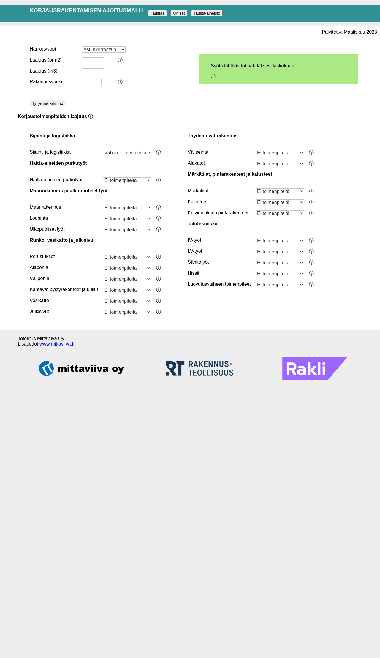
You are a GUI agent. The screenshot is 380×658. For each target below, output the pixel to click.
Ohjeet (179, 13)
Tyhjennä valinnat (47, 103)
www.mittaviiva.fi (56, 343)
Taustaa (157, 13)
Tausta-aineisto (207, 13)
